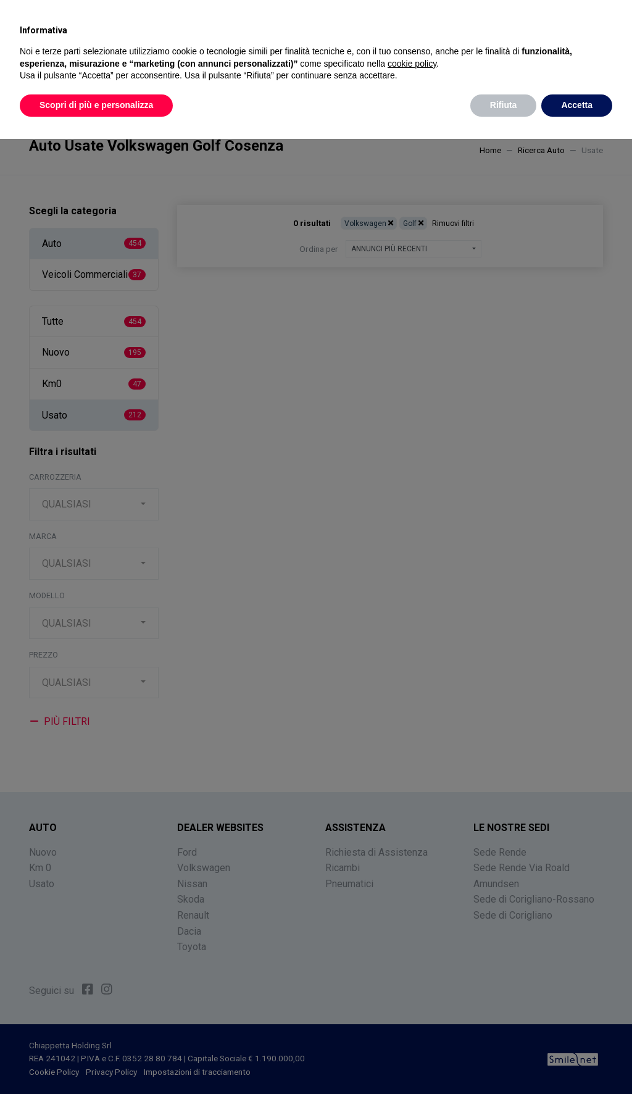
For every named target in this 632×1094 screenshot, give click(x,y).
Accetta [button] (576, 105)
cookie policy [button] (412, 64)
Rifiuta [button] (503, 105)
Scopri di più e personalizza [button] (96, 105)
